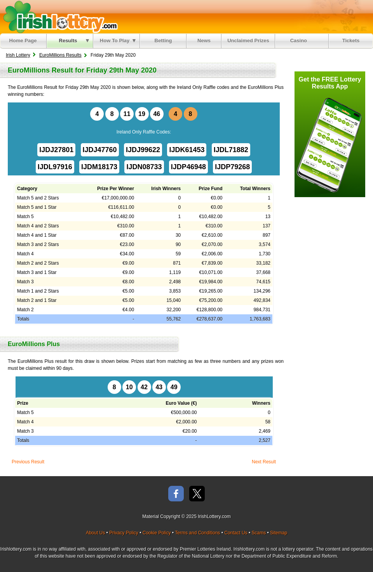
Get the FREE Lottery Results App (330, 83)
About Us (95, 533)
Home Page (23, 40)
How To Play (118, 40)
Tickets (351, 40)
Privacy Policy (123, 533)
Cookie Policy (157, 533)
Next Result (264, 462)
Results (74, 40)
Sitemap (278, 533)
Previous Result (28, 462)
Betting (163, 40)
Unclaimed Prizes (248, 40)
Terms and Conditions (197, 533)
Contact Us (235, 533)
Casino (300, 40)
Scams (258, 533)
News (204, 40)
